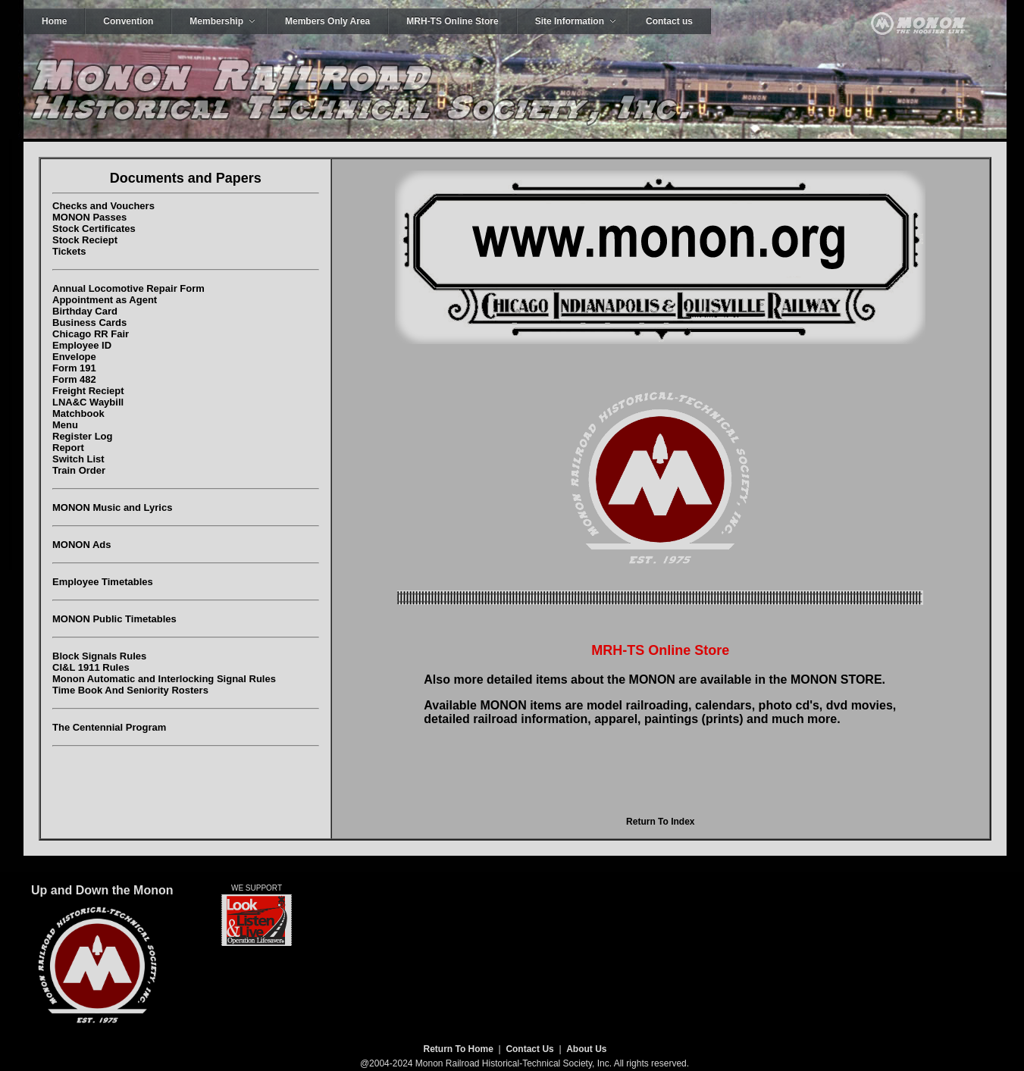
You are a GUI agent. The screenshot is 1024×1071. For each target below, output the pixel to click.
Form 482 (74, 379)
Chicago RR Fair (90, 334)
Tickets (69, 251)
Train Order (78, 470)
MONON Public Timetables (114, 619)
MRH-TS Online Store (452, 21)
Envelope (74, 356)
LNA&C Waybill (88, 402)
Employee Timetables (102, 581)
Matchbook (78, 413)
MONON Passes (89, 217)
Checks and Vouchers (103, 205)
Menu (65, 425)
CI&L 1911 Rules (91, 667)
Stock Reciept (84, 240)
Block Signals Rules (99, 656)
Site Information (569, 21)
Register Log (82, 436)
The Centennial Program (109, 727)
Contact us (669, 21)
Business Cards (89, 322)
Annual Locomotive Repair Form (128, 288)
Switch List (78, 459)
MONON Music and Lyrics (112, 507)
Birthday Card (84, 311)
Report (68, 447)
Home (54, 21)
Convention (128, 21)
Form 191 (74, 368)
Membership (216, 21)
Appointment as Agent (104, 299)
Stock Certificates (94, 228)
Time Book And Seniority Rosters (130, 690)
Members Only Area (327, 21)
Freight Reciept (88, 390)
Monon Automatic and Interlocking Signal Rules (164, 678)
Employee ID (81, 345)
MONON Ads (81, 544)
